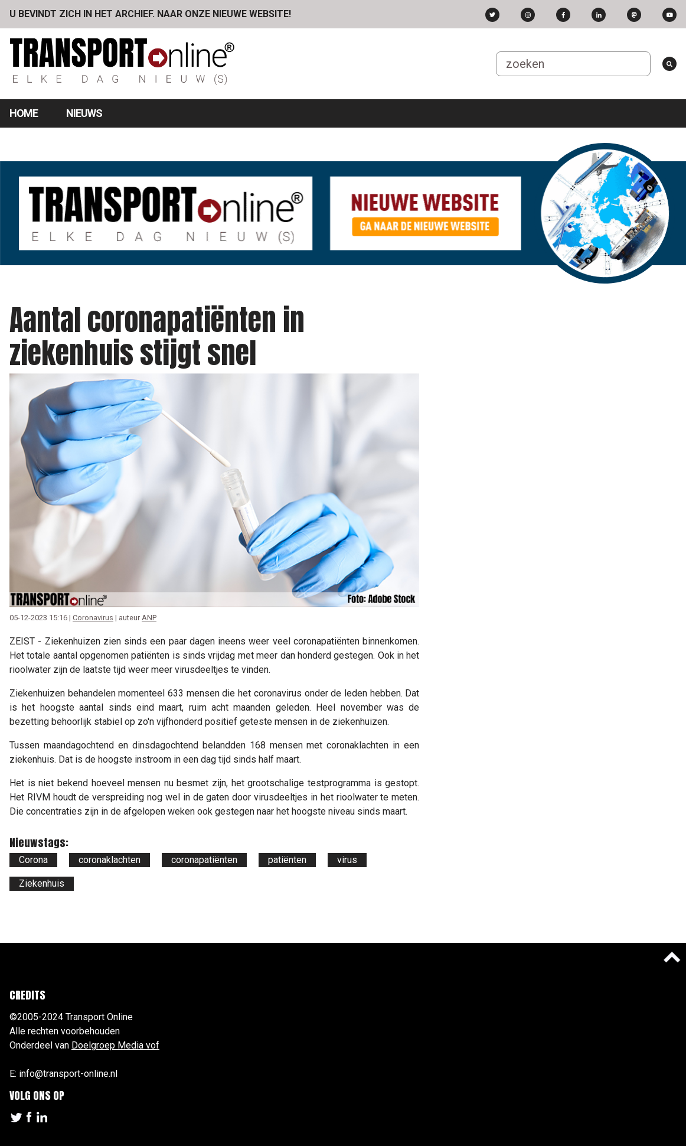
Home (23, 113)
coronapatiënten (204, 859)
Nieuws (84, 113)
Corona (33, 859)
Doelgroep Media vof (115, 1045)
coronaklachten (110, 859)
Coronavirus (93, 617)
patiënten (287, 859)
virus (347, 859)
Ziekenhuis (41, 883)
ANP (149, 617)
